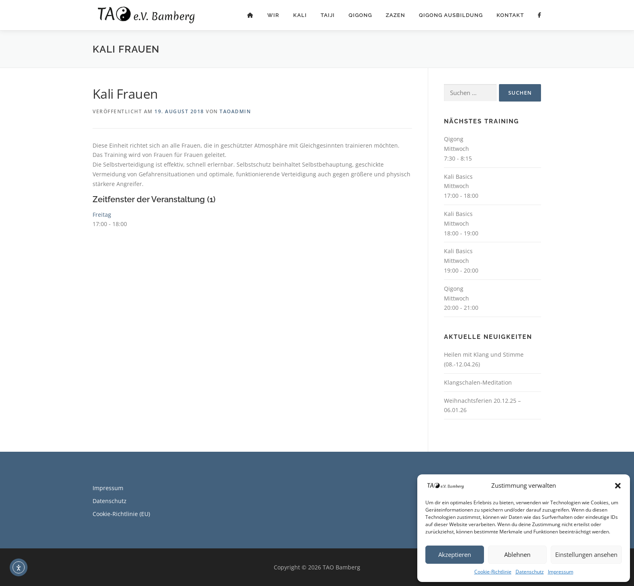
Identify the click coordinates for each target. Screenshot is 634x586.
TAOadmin (235, 111)
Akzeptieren (454, 554)
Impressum (560, 571)
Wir (273, 15)
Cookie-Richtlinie (492, 571)
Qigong (360, 15)
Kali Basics (458, 176)
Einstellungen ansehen (586, 554)
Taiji (328, 15)
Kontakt (510, 15)
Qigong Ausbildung (451, 15)
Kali (300, 15)
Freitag (102, 214)
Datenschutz (530, 571)
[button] (618, 486)
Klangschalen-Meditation (478, 382)
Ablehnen (517, 554)
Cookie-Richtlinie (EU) (121, 514)
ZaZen (395, 15)
